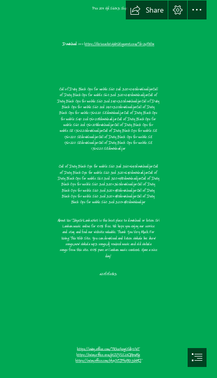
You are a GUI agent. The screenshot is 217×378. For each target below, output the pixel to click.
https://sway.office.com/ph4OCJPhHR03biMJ (108, 361)
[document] (108, 189)
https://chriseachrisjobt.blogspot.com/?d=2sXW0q (120, 44)
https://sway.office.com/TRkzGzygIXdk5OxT (108, 349)
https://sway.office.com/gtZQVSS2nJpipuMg (108, 355)
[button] (147, 10)
